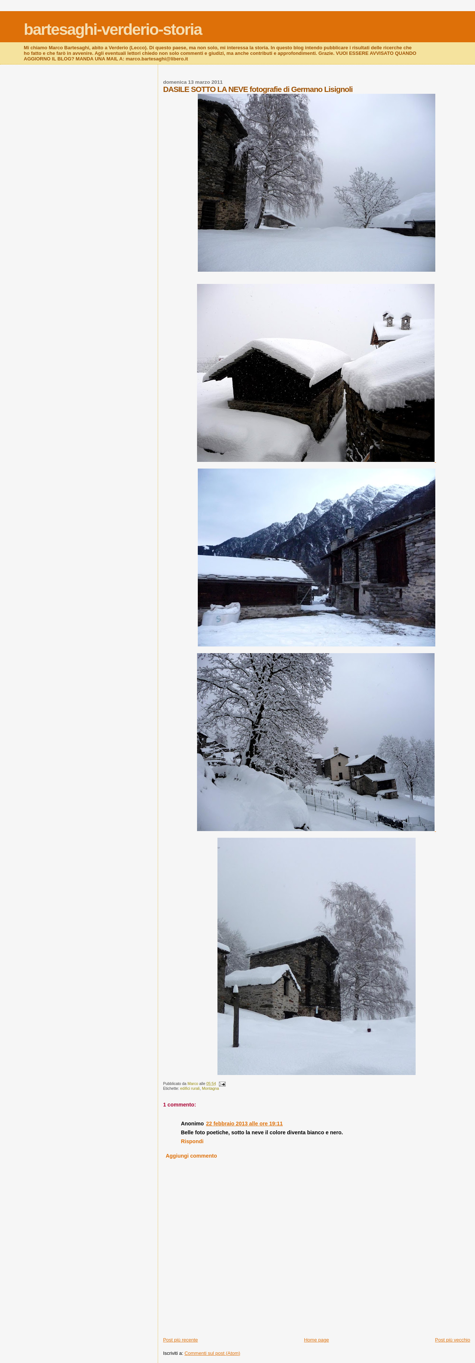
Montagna (210, 1088)
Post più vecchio (452, 1340)
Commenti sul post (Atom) (212, 1353)
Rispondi (192, 1141)
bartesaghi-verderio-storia (113, 29)
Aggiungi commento (191, 1156)
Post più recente (180, 1340)
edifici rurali (190, 1088)
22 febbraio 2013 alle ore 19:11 (244, 1124)
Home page (316, 1340)
